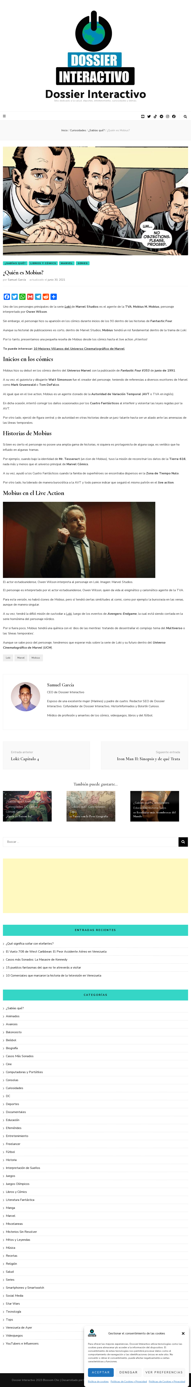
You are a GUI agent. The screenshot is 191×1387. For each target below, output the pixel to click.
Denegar (128, 1372)
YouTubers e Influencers (22, 1343)
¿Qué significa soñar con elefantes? (30, 943)
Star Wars (13, 1304)
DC (26, 807)
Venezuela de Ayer (19, 1327)
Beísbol (11, 1040)
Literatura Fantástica (20, 1200)
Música (10, 1248)
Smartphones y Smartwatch (25, 1288)
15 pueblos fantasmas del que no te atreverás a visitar (43, 967)
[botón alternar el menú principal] (5, 116)
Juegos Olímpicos (17, 1184)
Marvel (67, 263)
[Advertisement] (95, 886)
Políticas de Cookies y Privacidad (129, 1381)
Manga (10, 1208)
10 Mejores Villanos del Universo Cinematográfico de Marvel (79, 349)
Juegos (10, 1176)
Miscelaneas (14, 1224)
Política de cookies (98, 1381)
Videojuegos (14, 1335)
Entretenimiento (17, 1136)
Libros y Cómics (43, 263)
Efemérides (13, 1128)
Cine (42, 802)
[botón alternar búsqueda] (185, 116)
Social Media (14, 1296)
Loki (69, 614)
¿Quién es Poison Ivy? (19, 816)
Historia (152, 808)
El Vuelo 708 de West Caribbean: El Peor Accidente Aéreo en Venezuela (56, 951)
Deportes (12, 1104)
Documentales (16, 1112)
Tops (73, 812)
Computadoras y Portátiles (24, 1072)
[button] (183, 1333)
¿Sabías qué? (15, 263)
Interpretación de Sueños (23, 1168)
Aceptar (101, 1372)
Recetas (11, 1256)
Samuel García (17, 280)
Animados (31, 802)
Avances (12, 1024)
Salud (10, 1272)
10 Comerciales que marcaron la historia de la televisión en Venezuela (53, 975)
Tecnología (13, 1312)
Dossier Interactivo (95, 93)
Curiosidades (14, 807)
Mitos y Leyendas (18, 1240)
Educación (140, 808)
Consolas (12, 1080)
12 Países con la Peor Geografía (88, 816)
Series (83, 263)
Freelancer (13, 1144)
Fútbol (10, 1152)
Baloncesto (14, 1032)
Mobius (36, 657)
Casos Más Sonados (20, 1056)
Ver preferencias (164, 1372)
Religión (11, 1264)
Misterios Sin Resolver (21, 1232)
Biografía (12, 1048)
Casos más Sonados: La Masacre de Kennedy (36, 959)
